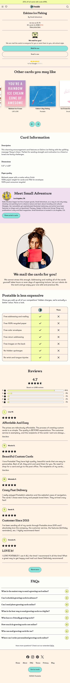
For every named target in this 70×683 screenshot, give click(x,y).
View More (5, 436)
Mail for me (35, 48)
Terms (38, 663)
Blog (52, 663)
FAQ (31, 663)
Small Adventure (36, 17)
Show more (35, 569)
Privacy (45, 663)
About (25, 663)
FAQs (52, 646)
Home (18, 663)
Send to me (35, 54)
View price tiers (35, 27)
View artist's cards (11, 215)
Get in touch (35, 669)
